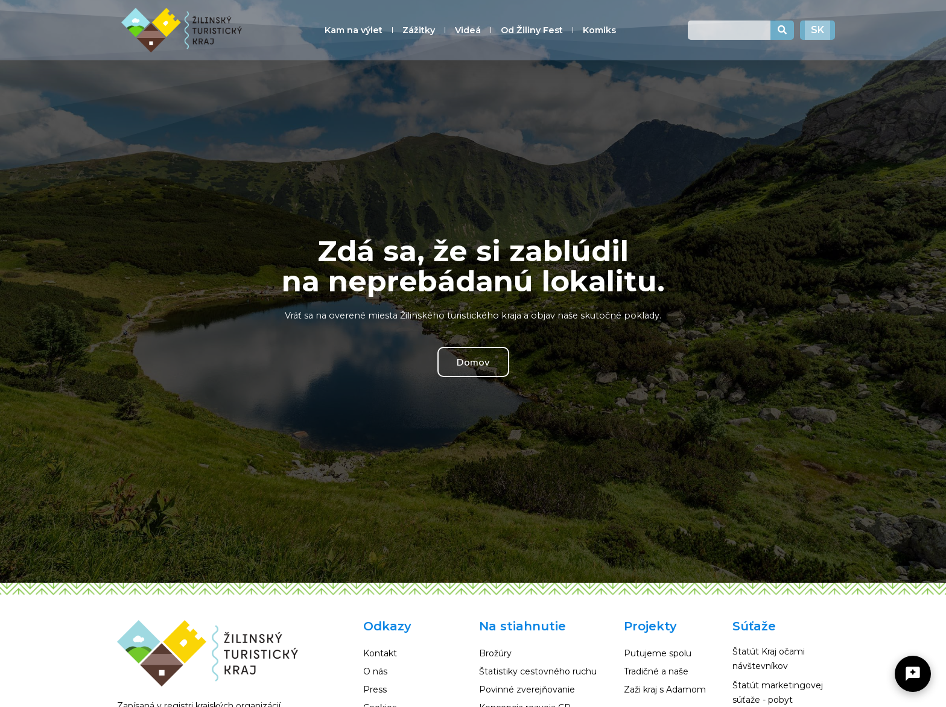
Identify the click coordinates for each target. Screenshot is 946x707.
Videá (468, 30)
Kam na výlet (354, 30)
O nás (375, 671)
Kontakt (380, 653)
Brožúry (495, 653)
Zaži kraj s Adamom (665, 689)
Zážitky (418, 30)
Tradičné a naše (656, 671)
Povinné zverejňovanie (527, 689)
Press (375, 689)
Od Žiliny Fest (532, 30)
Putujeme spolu (657, 653)
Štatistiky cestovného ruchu (538, 671)
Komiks (599, 30)
